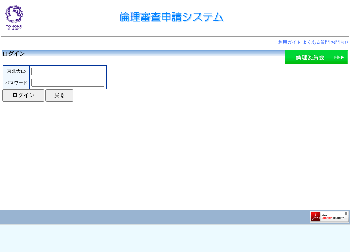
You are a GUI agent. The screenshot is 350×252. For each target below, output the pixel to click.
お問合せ (340, 42)
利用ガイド (289, 42)
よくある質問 (316, 42)
